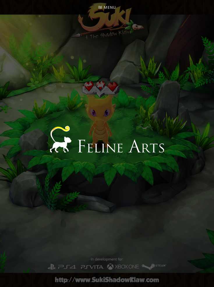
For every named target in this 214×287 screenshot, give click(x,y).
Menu (110, 7)
